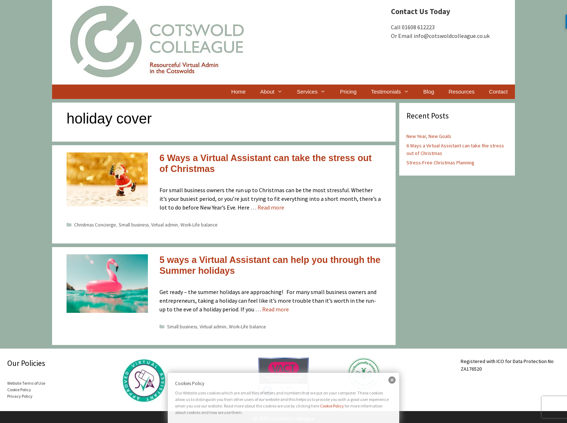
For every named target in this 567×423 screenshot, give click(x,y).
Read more (270, 207)
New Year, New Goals (428, 136)
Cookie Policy (332, 406)
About (274, 92)
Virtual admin (164, 225)
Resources (462, 92)
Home (238, 92)
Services (315, 92)
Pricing (348, 92)
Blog (428, 92)
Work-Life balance (199, 225)
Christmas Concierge (95, 225)
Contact (498, 92)
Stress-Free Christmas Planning (440, 162)
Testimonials (393, 92)
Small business (134, 225)
